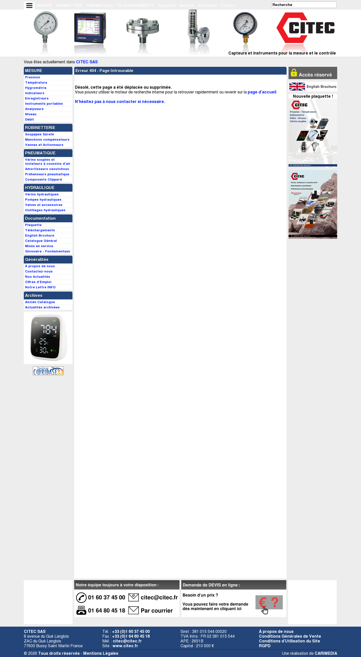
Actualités (207, 6)
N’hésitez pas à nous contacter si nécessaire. (120, 101)
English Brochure (39, 235)
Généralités (36, 259)
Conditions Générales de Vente (290, 636)
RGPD (264, 646)
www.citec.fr (125, 646)
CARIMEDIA (326, 653)
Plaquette (167, 6)
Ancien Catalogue (40, 302)
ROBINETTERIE (69, 6)
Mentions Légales (100, 653)
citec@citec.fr (127, 641)
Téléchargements (40, 230)
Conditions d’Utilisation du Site (289, 641)
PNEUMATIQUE (99, 6)
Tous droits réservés (59, 653)
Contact (228, 6)
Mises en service (39, 246)
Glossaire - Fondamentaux (47, 251)
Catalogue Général (41, 241)
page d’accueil (262, 92)
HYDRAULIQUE (39, 188)
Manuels (187, 6)
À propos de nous (276, 631)
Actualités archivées (42, 307)
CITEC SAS (87, 62)
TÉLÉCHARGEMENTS (135, 6)
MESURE (44, 6)
